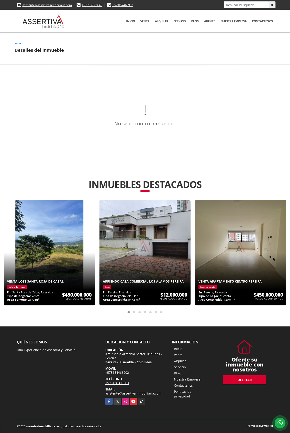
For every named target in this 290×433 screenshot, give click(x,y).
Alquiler (161, 21)
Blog (195, 21)
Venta (145, 21)
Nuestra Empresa (233, 21)
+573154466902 (122, 5)
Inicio (130, 21)
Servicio (180, 21)
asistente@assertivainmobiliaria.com (47, 5)
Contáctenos (262, 21)
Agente (209, 21)
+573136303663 (92, 5)
